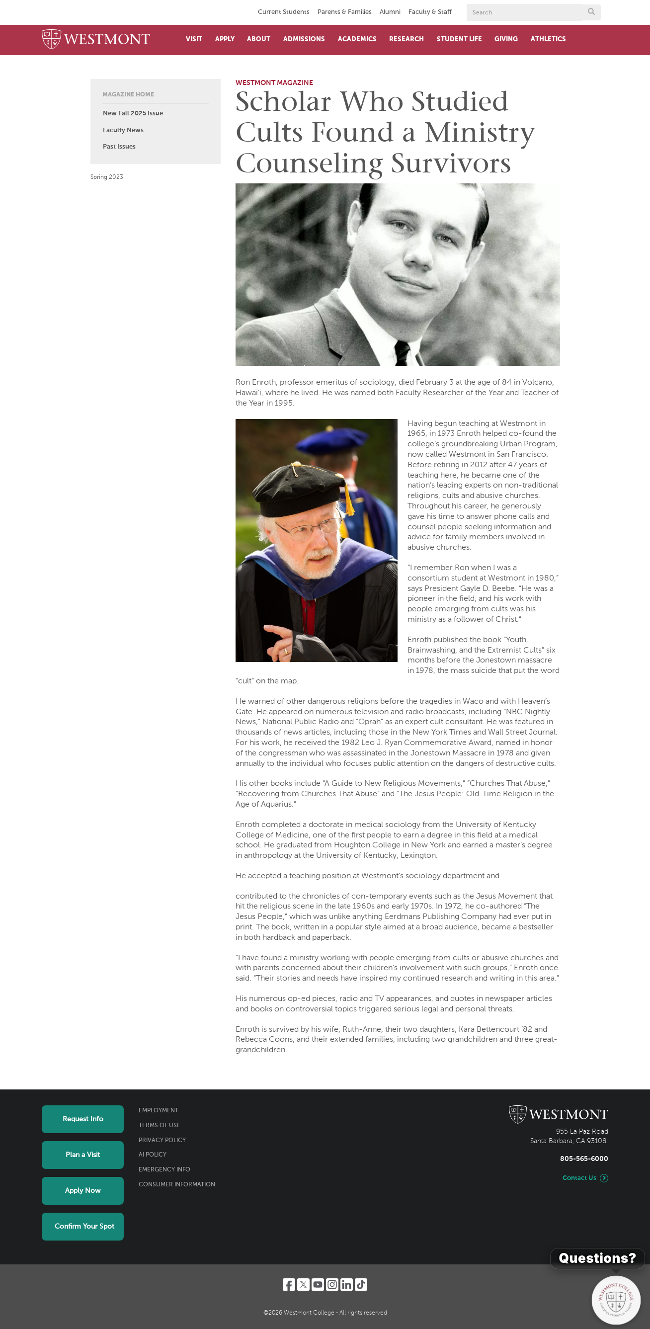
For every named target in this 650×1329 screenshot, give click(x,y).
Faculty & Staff (430, 12)
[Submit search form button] (591, 12)
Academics (357, 39)
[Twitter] (303, 1284)
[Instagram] (332, 1284)
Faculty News (123, 130)
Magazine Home (128, 95)
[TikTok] (361, 1284)
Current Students (284, 12)
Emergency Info (164, 1170)
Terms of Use (159, 1126)
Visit (194, 39)
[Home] (96, 40)
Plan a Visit (83, 1155)
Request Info (83, 1119)
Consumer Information (177, 1185)
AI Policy (152, 1155)
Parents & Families (345, 12)
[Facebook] (289, 1284)
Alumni (390, 12)
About (258, 39)
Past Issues (119, 147)
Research (406, 39)
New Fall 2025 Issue (133, 113)
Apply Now (82, 1190)
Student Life (459, 39)
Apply (225, 39)
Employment (158, 1111)
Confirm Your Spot (84, 1226)
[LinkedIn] (346, 1284)
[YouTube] (318, 1284)
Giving (506, 39)
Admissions (304, 39)
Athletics (548, 39)
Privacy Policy (162, 1141)
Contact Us (579, 1178)
